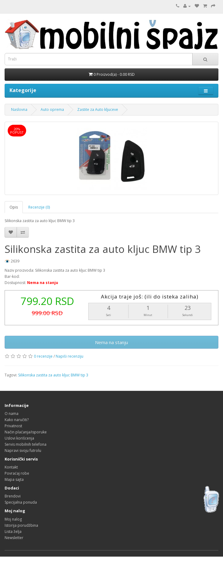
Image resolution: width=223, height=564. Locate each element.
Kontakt (11, 467)
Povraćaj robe (17, 473)
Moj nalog (13, 519)
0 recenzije (43, 356)
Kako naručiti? (17, 419)
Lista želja (13, 531)
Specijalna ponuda (21, 502)
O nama (11, 413)
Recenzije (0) (39, 207)
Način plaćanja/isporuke (26, 432)
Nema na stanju (111, 342)
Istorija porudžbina (21, 525)
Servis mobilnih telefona (25, 444)
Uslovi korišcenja (19, 438)
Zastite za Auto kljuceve (97, 109)
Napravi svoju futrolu (23, 450)
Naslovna (19, 109)
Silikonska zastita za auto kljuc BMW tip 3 (53, 375)
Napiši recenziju (69, 356)
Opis (14, 207)
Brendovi (13, 496)
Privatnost (13, 425)
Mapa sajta (14, 479)
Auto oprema (52, 109)
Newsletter (14, 537)
